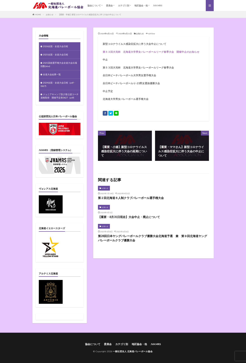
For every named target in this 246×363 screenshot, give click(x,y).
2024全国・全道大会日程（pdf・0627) (58, 84)
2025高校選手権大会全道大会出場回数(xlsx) (59, 64)
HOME (38, 14)
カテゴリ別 (123, 5)
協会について (94, 5)
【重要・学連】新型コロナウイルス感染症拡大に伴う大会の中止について (89, 14)
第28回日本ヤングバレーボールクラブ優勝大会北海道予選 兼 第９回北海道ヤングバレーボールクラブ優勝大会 (152, 238)
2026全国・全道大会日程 (55, 46)
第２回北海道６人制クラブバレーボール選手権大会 (131, 198)
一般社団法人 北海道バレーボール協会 (132, 351)
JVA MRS (157, 5)
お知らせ (49, 14)
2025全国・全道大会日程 (55, 54)
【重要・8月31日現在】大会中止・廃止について (129, 217)
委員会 (109, 5)
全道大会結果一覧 (52, 74)
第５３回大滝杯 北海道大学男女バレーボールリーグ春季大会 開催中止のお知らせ (151, 51)
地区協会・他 (141, 5)
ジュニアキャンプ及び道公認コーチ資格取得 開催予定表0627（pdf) (60, 96)
